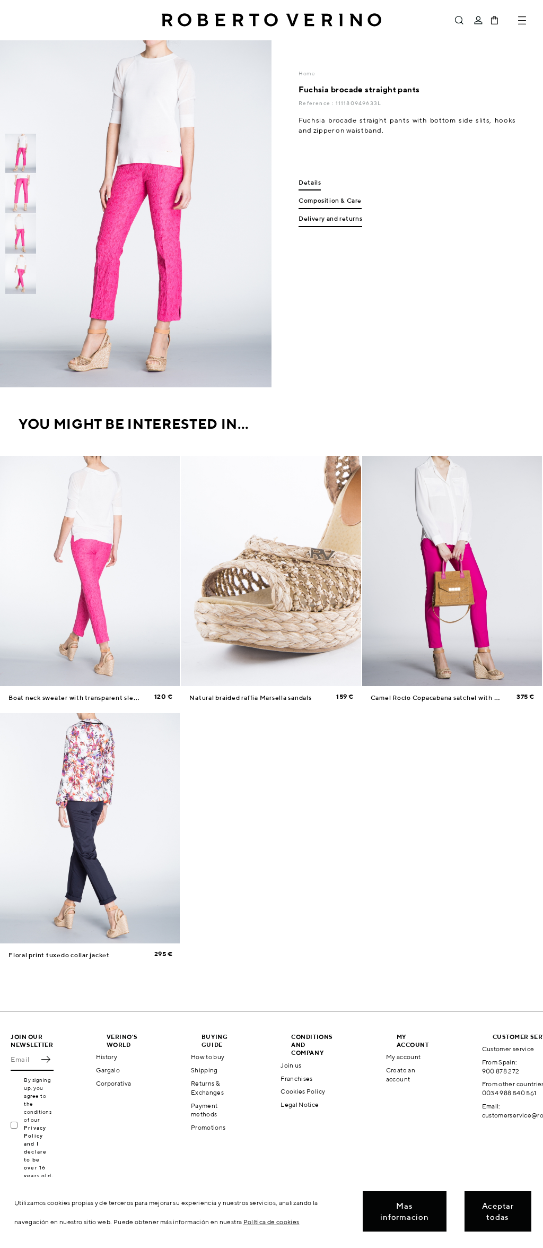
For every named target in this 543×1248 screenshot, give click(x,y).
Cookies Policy (303, 1091)
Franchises (297, 1078)
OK (46, 1059)
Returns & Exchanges (207, 1087)
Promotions (208, 1127)
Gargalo (108, 1070)
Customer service (508, 1049)
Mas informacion (404, 1211)
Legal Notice (300, 1104)
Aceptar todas (498, 1211)
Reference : (317, 103)
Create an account (400, 1074)
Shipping (204, 1070)
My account (403, 1057)
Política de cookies (271, 1222)
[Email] (24, 1059)
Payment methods (204, 1110)
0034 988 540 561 (509, 1093)
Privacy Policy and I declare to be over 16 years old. (38, 1151)
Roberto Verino (271, 20)
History (107, 1057)
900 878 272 (501, 1071)
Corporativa (114, 1083)
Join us (291, 1065)
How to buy (208, 1057)
